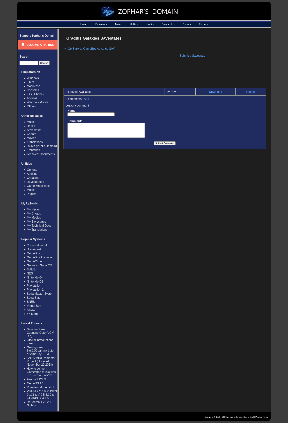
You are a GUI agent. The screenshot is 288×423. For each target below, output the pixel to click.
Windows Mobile (37, 102)
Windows (33, 78)
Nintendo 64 (35, 277)
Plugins (31, 193)
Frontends (33, 150)
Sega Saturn (35, 297)
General (32, 169)
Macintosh (33, 86)
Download (215, 91)
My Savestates (36, 221)
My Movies (34, 217)
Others (31, 106)
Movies (31, 138)
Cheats (187, 24)
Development (35, 181)
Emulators (101, 24)
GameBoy (33, 253)
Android (32, 98)
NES (30, 273)
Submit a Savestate (192, 55)
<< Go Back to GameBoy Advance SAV (89, 48)
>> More (32, 313)
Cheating (33, 177)
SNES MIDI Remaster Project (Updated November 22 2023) (41, 361)
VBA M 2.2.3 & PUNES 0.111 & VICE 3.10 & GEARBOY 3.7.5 (42, 395)
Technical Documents (41, 154)
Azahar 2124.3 (36, 379)
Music (118, 24)
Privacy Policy (261, 417)
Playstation (34, 285)
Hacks (150, 24)
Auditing (32, 173)
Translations (35, 142)
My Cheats (34, 213)
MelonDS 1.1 (35, 383)
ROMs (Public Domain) (42, 146)
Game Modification (39, 185)
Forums (203, 24)
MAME (31, 269)
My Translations (37, 229)
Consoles (33, 90)
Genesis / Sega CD (39, 265)
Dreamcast (34, 249)
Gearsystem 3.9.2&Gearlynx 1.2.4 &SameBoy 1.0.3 (40, 351)
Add (86, 98)
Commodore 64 (37, 245)
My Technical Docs (39, 225)
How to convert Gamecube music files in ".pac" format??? (41, 372)
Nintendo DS (35, 281)
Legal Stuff (249, 417)
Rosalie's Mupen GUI (41, 387)
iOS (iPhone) (35, 94)
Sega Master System (40, 293)
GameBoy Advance (39, 257)
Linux (30, 82)
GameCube (34, 261)
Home (83, 24)
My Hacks (33, 209)
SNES (31, 301)
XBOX (31, 309)
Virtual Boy (34, 305)
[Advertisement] (234, 60)
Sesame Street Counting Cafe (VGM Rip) (40, 333)
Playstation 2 (35, 289)
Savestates (168, 24)
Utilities (134, 24)
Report (250, 91)
